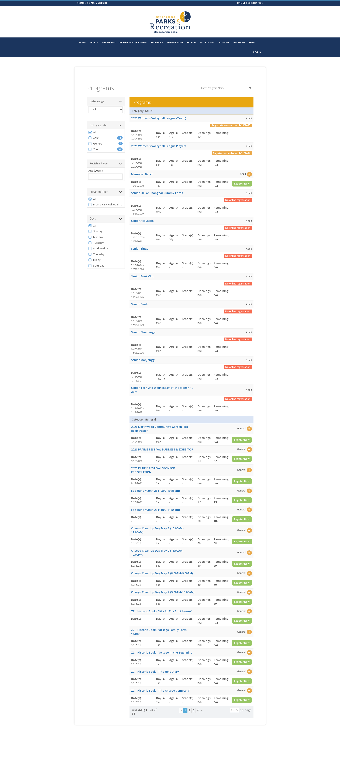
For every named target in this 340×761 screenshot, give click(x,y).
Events (94, 42)
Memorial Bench (142, 168)
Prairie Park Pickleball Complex (105, 199)
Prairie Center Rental (133, 42)
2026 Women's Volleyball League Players (158, 140)
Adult (93, 132)
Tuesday (96, 237)
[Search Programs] (250, 82)
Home (82, 42)
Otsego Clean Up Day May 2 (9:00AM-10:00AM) (162, 586)
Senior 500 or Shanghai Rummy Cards (157, 187)
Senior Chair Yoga (143, 326)
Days (106, 213)
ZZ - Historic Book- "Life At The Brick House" (161, 605)
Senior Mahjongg (143, 354)
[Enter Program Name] (226, 82)
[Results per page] (234, 704)
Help (252, 42)
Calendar (223, 42)
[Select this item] (249, 168)
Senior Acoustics (142, 215)
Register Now (242, 177)
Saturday (96, 260)
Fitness (191, 42)
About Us (239, 42)
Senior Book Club (142, 270)
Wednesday (98, 242)
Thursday (96, 248)
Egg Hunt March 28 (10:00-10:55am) (155, 485)
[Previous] (181, 704)
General (95, 138)
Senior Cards (139, 298)
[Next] (202, 704)
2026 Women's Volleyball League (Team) (158, 112)
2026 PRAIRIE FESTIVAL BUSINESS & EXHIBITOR (162, 443)
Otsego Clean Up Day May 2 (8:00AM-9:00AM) (162, 567)
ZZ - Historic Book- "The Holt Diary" (155, 666)
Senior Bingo (139, 242)
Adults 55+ (207, 42)
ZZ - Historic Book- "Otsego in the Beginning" (162, 646)
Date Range (106, 95)
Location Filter (106, 186)
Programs (109, 42)
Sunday (95, 225)
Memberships (175, 42)
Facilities (157, 42)
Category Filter (106, 119)
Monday (95, 231)
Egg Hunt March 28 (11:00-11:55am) (155, 504)
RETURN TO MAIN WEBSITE (92, 2)
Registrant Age (106, 157)
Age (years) (95, 164)
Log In (257, 52)
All (92, 126)
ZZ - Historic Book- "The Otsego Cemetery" (160, 684)
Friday (94, 254)
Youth (94, 143)
